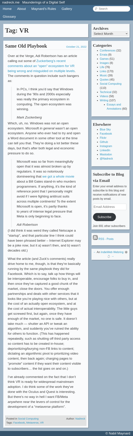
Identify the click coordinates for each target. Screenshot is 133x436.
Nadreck (80, 418)
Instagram (106, 146)
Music (103, 75)
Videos (104, 96)
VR (42, 422)
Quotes (104, 79)
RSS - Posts (103, 238)
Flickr (103, 137)
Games (104, 58)
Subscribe (104, 217)
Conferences (108, 50)
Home (7, 9)
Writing (104, 100)
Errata (103, 54)
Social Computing (28, 418)
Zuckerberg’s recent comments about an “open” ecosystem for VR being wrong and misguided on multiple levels (41, 66)
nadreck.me (11, 2)
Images (104, 62)
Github (104, 141)
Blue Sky (105, 129)
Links (103, 71)
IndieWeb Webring (112, 252)
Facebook (19, 422)
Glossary (9, 16)
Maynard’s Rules (43, 9)
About (21, 9)
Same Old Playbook (26, 46)
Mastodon (106, 154)
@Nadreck (106, 158)
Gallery (67, 9)
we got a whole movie (58, 176)
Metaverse (32, 422)
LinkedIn (105, 150)
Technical (105, 92)
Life (102, 67)
